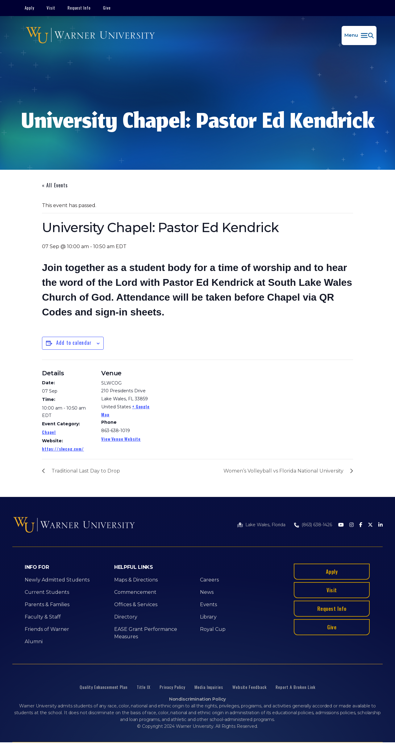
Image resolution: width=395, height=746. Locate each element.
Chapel (49, 432)
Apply (29, 8)
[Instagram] (351, 525)
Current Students (47, 592)
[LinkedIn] (380, 525)
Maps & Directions (136, 580)
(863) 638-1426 (316, 524)
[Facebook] (360, 525)
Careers (209, 580)
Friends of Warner (47, 629)
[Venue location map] (193, 402)
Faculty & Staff (43, 617)
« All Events (55, 185)
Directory (125, 617)
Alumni (34, 641)
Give (107, 8)
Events (208, 604)
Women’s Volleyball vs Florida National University (283, 471)
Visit (51, 8)
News (207, 592)
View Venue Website (121, 439)
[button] (359, 35)
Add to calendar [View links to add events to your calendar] (74, 343)
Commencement (135, 592)
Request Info (79, 8)
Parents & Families (47, 604)
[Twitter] (370, 525)
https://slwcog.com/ (63, 448)
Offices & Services (135, 604)
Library (208, 617)
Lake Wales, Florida (265, 524)
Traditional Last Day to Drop (86, 471)
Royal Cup (213, 629)
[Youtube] (341, 525)
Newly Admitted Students (57, 580)
